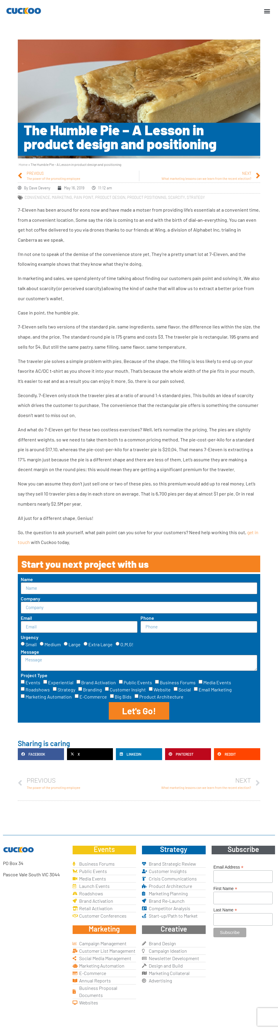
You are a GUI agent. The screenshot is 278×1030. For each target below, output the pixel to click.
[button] (267, 11)
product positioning (146, 197)
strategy (196, 197)
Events (32, 682)
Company (30, 598)
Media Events (217, 682)
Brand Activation (98, 682)
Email (26, 618)
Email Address (228, 866)
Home (23, 164)
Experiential (61, 682)
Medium (52, 644)
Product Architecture (161, 696)
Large (74, 644)
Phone (147, 618)
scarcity (176, 197)
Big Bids (123, 696)
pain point (83, 197)
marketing (62, 197)
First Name (225, 888)
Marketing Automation (48, 696)
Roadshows (37, 689)
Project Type (34, 675)
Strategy (66, 689)
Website (162, 689)
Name (27, 579)
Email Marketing (215, 689)
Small (31, 644)
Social (184, 689)
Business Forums (178, 682)
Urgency (30, 637)
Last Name (225, 909)
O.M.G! (126, 644)
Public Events (138, 682)
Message (30, 652)
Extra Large (100, 644)
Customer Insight (128, 689)
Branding (92, 689)
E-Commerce (93, 696)
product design (110, 197)
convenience (37, 197)
